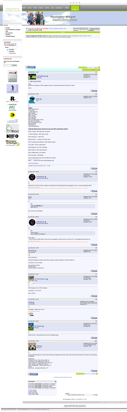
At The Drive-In (40, 279)
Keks (38, 99)
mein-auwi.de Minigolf (110, 402)
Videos (29, 8)
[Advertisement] (62, 53)
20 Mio (35, 8)
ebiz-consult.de (32, 409)
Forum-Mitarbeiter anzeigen (13, 29)
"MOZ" (67, 8)
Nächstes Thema (67, 377)
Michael (31, 251)
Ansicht (96, 69)
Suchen (63, 32)
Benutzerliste (9, 33)
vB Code (30, 390)
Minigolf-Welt (31, 28)
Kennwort (75, 30)
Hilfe (7, 31)
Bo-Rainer (38, 326)
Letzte (96, 67)
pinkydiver (40, 177)
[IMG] (29, 393)
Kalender (8, 34)
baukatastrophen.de (45, 409)
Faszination (59, 8)
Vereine (47, 8)
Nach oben (123, 402)
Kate (38, 346)
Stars (52, 8)
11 (91, 67)
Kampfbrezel (41, 76)
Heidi (30, 302)
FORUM (75, 9)
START (24, 8)
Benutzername (76, 28)
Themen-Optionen (87, 69)
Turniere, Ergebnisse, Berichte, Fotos (57, 28)
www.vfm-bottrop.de (33, 163)
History (41, 8)
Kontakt (8, 28)
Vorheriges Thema (58, 377)
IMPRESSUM (13, 409)
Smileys (30, 391)
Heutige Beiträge (10, 36)
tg (29, 197)
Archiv (118, 402)
